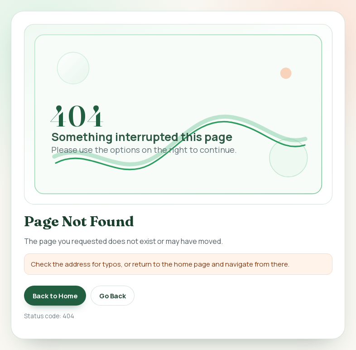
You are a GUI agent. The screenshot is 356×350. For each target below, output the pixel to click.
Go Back (112, 295)
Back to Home (55, 295)
